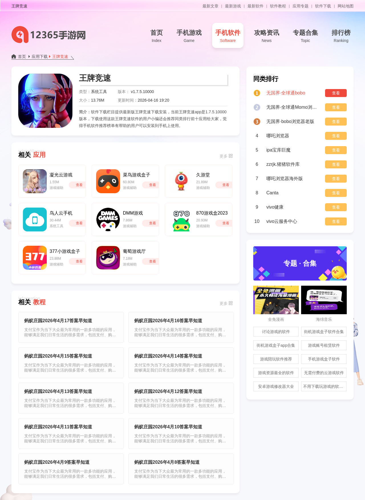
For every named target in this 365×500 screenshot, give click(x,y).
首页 (156, 36)
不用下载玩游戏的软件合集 (324, 386)
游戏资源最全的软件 (276, 372)
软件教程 (278, 6)
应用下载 (40, 56)
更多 (224, 156)
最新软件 (255, 6)
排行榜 (341, 36)
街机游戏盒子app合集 (276, 345)
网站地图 (346, 6)
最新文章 (210, 6)
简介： (85, 112)
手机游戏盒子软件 (324, 359)
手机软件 (227, 36)
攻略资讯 (266, 36)
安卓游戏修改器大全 (276, 386)
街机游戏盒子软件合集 (324, 331)
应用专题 (301, 6)
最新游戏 (233, 6)
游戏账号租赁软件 (324, 345)
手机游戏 (189, 36)
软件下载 (323, 6)
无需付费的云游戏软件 (324, 372)
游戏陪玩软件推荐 (276, 359)
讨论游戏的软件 (276, 331)
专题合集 (305, 36)
